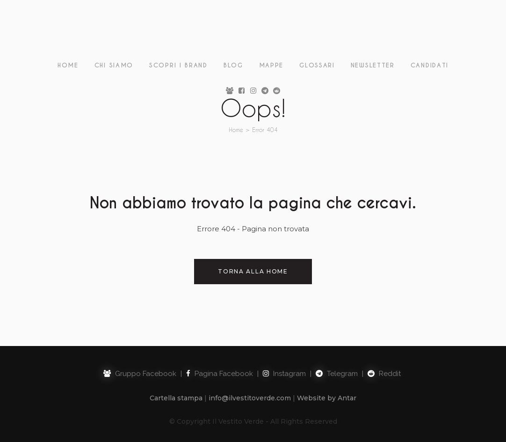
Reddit (384, 373)
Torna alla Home (253, 271)
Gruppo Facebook (139, 373)
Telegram (337, 373)
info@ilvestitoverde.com (250, 398)
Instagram (284, 373)
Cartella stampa (176, 398)
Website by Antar (326, 398)
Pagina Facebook (219, 373)
